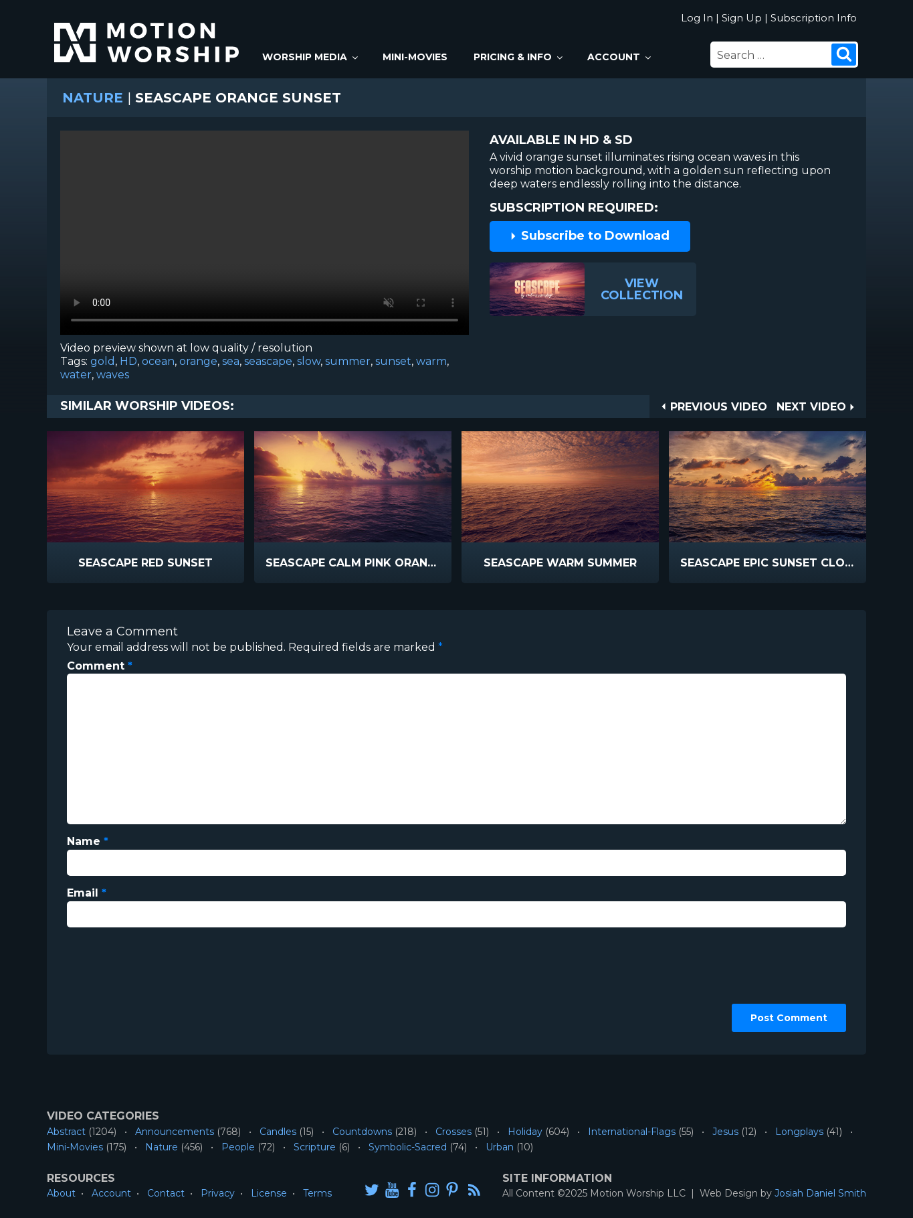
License (269, 1193)
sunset (393, 361)
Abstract (66, 1132)
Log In (697, 17)
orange (198, 361)
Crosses (453, 1132)
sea (230, 361)
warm (431, 361)
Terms (317, 1193)
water (76, 374)
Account (620, 57)
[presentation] (122, 986)
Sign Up (742, 17)
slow (308, 361)
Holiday (525, 1132)
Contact (166, 1193)
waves (112, 374)
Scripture (315, 1147)
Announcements (174, 1132)
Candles (278, 1132)
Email (86, 893)
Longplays (799, 1132)
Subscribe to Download (589, 235)
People (238, 1147)
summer (348, 361)
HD (128, 361)
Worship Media (311, 57)
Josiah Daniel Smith (820, 1193)
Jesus (725, 1132)
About (61, 1193)
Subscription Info (814, 17)
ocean (158, 361)
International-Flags (632, 1132)
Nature (92, 98)
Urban (500, 1147)
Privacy (218, 1193)
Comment (99, 666)
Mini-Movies (415, 57)
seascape (268, 361)
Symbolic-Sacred (408, 1147)
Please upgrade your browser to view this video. (264, 236)
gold (102, 361)
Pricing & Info (519, 57)
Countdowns (362, 1132)
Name (87, 841)
